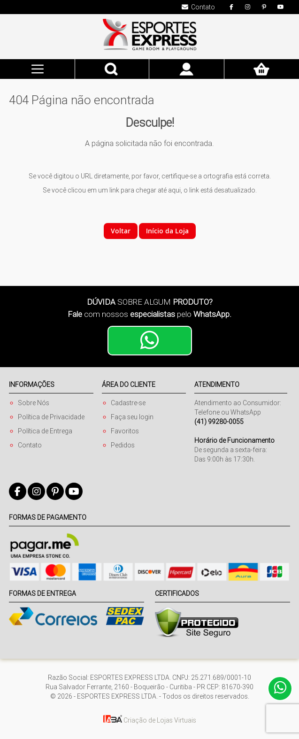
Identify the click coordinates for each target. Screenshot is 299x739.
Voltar (120, 230)
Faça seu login (132, 417)
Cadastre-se (128, 403)
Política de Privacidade (51, 417)
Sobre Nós (33, 403)
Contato (30, 445)
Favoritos (125, 431)
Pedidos (123, 445)
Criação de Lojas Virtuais (149, 720)
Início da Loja (167, 230)
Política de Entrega (45, 431)
